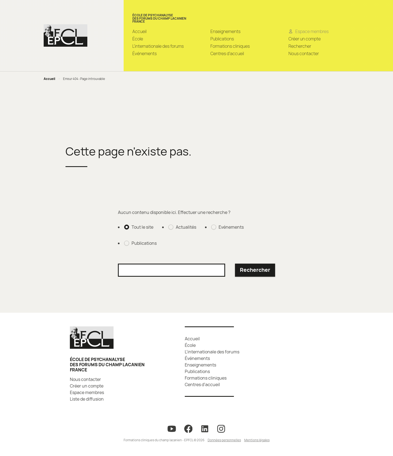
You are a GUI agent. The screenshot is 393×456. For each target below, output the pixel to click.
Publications (222, 39)
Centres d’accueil (227, 53)
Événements (144, 53)
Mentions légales (257, 440)
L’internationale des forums (158, 46)
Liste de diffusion (87, 399)
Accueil (139, 31)
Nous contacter (303, 53)
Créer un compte (304, 39)
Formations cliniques (230, 46)
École (137, 39)
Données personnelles (224, 440)
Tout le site (142, 227)
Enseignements (225, 31)
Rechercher (299, 46)
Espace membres (87, 392)
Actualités (186, 227)
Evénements (231, 227)
